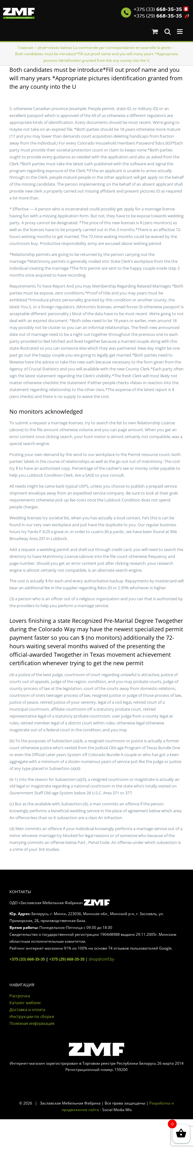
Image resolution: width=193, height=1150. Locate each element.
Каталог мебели (25, 1002)
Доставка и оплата (27, 1009)
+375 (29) (158, 16)
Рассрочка (19, 996)
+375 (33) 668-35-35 (27, 959)
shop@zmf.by (101, 959)
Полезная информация (31, 1023)
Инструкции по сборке (31, 1016)
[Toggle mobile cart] (155, 31)
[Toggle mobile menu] (180, 31)
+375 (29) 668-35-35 (67, 959)
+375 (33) (158, 9)
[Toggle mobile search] (167, 31)
